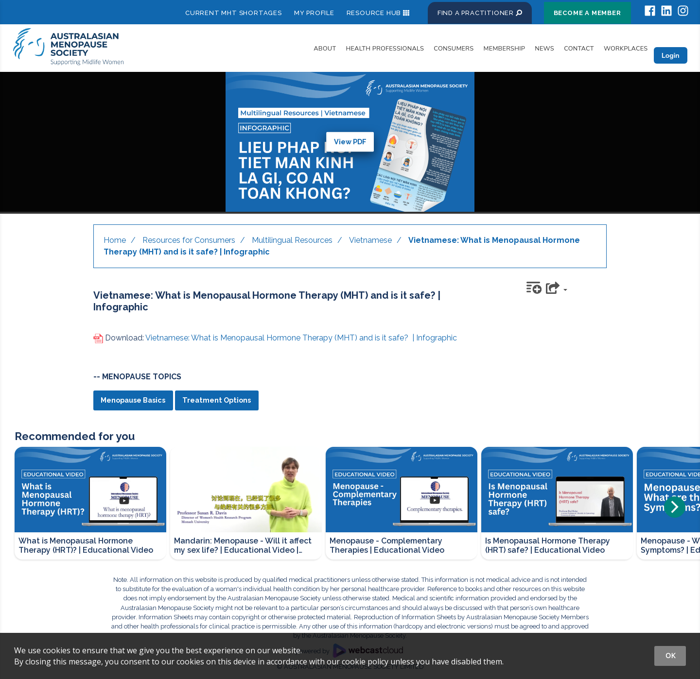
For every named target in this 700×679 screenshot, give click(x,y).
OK (670, 655)
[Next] (674, 507)
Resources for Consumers (188, 240)
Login (671, 55)
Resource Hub (374, 13)
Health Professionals (385, 48)
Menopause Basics (133, 400)
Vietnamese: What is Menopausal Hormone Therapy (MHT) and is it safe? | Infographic (301, 337)
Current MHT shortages (233, 13)
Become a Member (587, 13)
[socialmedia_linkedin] (666, 11)
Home (115, 240)
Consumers (453, 48)
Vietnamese (370, 240)
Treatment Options (216, 400)
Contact (579, 48)
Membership (504, 48)
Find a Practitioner (480, 13)
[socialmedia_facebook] (650, 11)
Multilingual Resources (292, 240)
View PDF (350, 141)
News (544, 48)
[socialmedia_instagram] (683, 11)
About (325, 48)
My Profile (314, 13)
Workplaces (626, 48)
